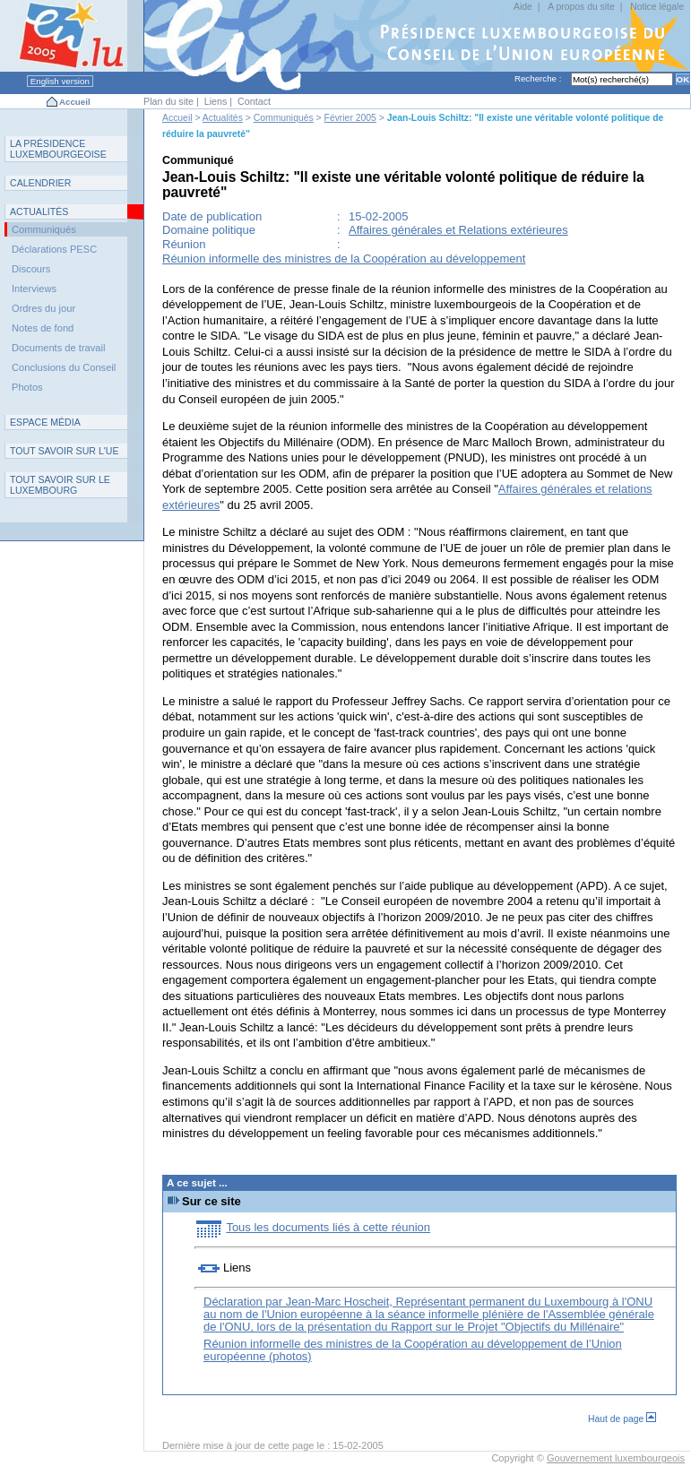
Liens (216, 101)
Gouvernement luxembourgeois (616, 1458)
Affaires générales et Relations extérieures (458, 230)
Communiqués (284, 118)
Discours (31, 268)
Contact (254, 101)
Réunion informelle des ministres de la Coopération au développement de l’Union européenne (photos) (412, 1350)
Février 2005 (350, 118)
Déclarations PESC (54, 249)
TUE (64, 450)
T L (60, 485)
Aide (523, 7)
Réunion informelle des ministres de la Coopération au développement (343, 258)
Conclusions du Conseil (64, 367)
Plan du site (168, 101)
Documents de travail (59, 347)
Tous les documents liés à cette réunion (328, 1227)
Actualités (223, 118)
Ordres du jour (43, 308)
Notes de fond (42, 328)
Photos (27, 387)
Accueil (75, 102)
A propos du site (581, 7)
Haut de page (622, 1419)
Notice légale (657, 7)
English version (60, 81)
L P (58, 149)
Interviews (34, 288)
